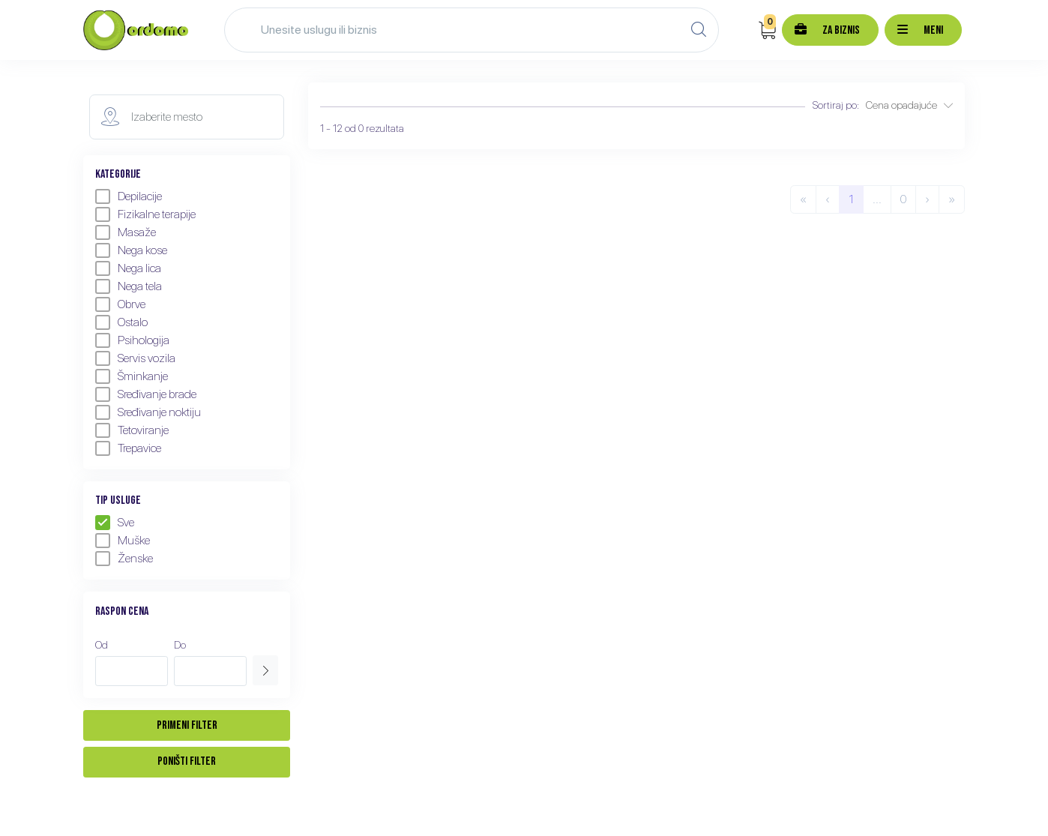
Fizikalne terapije (145, 214)
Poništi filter (186, 761)
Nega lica (128, 268)
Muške (122, 540)
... (877, 199)
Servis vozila (135, 358)
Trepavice (128, 448)
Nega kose (131, 250)
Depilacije (128, 196)
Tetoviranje (132, 430)
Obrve (120, 304)
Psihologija (132, 340)
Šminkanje (131, 376)
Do (180, 645)
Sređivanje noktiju (148, 412)
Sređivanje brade (145, 394)
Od (101, 645)
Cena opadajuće (909, 105)
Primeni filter (187, 725)
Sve (114, 522)
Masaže (125, 232)
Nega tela (128, 286)
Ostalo (121, 322)
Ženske (124, 558)
